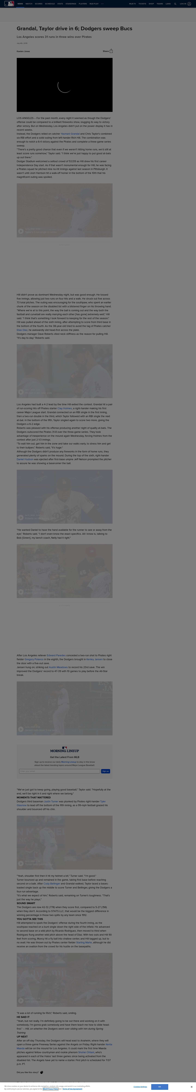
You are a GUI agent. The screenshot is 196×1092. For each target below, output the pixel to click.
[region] (98, 1087)
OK (159, 1087)
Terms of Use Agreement (72, 1089)
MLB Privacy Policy (50, 1089)
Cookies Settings (140, 1087)
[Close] (192, 1087)
